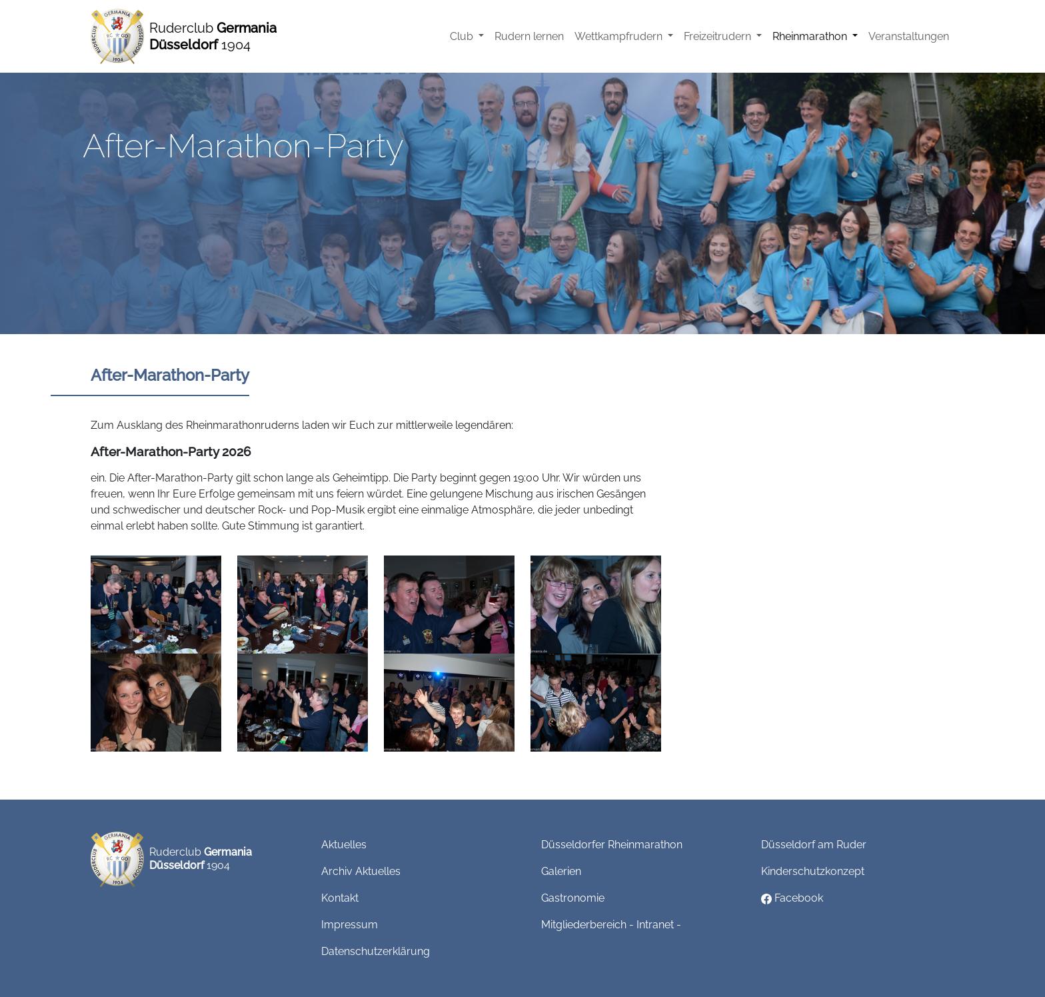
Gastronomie (572, 898)
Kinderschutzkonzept (812, 871)
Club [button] (463, 36)
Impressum (349, 924)
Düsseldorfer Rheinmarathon (611, 844)
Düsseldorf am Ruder (813, 844)
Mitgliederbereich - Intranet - (611, 924)
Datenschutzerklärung (375, 951)
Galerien (561, 871)
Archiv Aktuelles (361, 871)
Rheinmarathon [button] (811, 36)
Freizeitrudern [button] (719, 36)
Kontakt (340, 898)
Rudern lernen (529, 36)
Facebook (792, 898)
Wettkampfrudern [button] (619, 36)
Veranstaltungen (908, 36)
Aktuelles (344, 844)
